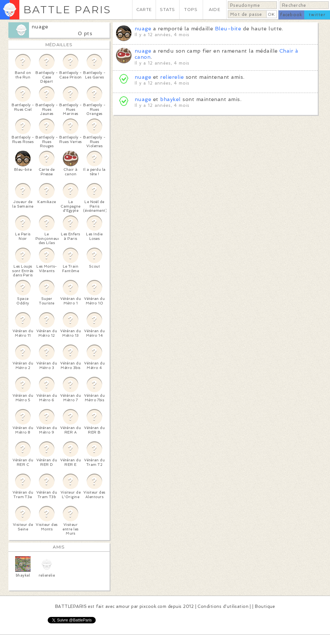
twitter (317, 14)
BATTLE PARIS (67, 9)
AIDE (214, 9)
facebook (291, 14)
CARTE (144, 9)
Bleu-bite (228, 29)
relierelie (172, 77)
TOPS (191, 9)
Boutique (265, 606)
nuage (40, 27)
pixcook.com (153, 606)
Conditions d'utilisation (223, 606)
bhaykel (170, 99)
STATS (167, 9)
